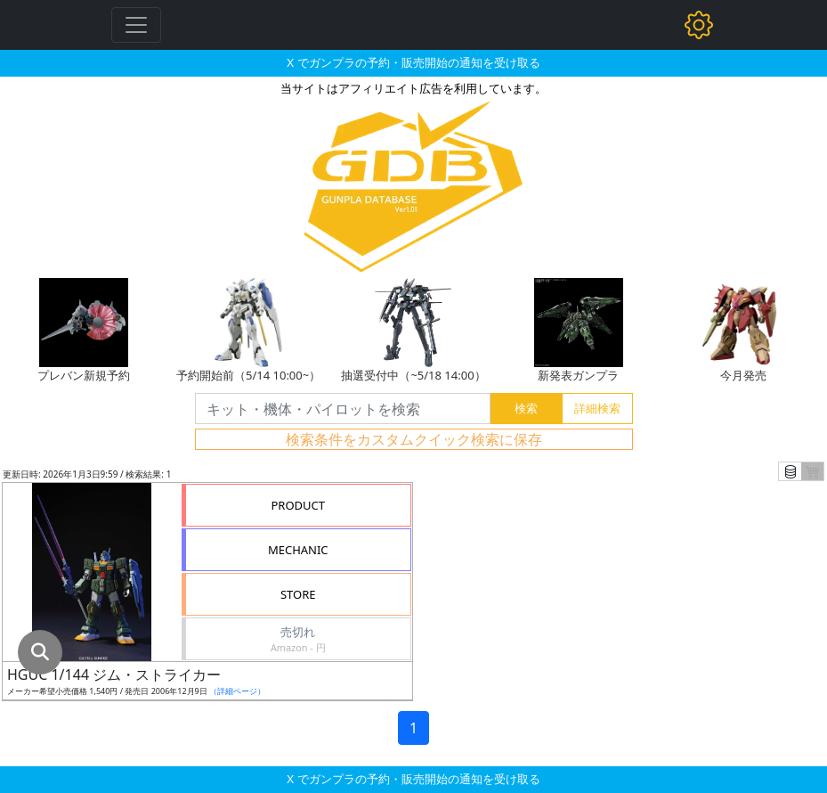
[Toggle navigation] (136, 25)
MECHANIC (298, 550)
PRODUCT (298, 505)
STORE (298, 594)
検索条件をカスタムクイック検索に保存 (414, 439)
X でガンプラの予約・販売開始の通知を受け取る (413, 62)
